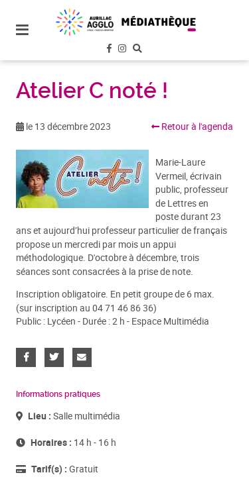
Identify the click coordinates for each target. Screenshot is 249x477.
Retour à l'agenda (192, 126)
